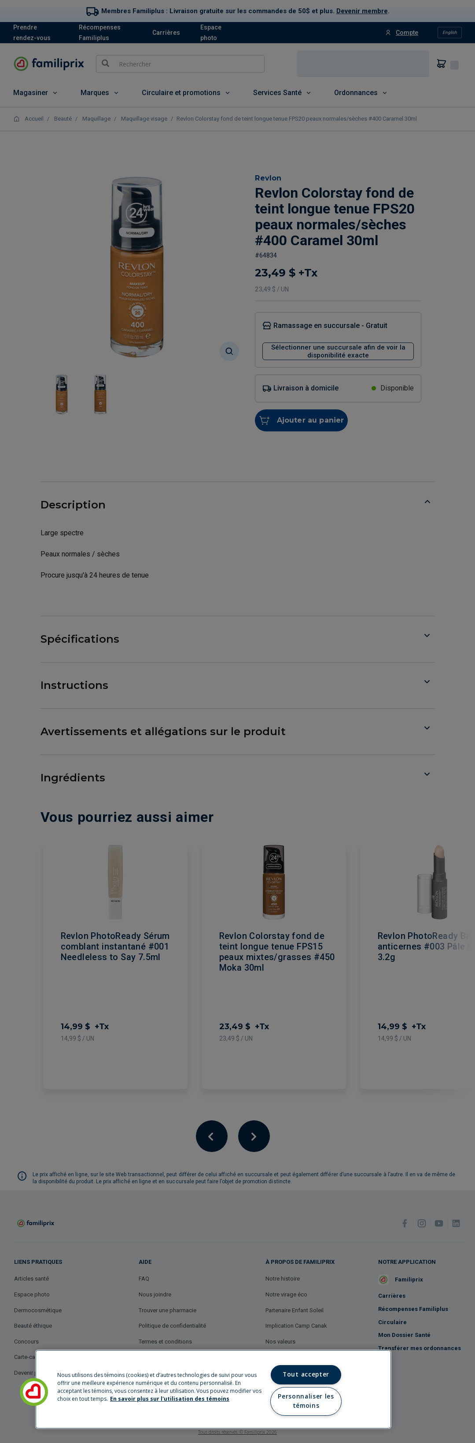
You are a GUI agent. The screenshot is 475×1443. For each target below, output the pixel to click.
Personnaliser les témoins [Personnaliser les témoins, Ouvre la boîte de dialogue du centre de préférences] (306, 1401)
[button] (34, 1392)
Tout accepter (306, 1374)
